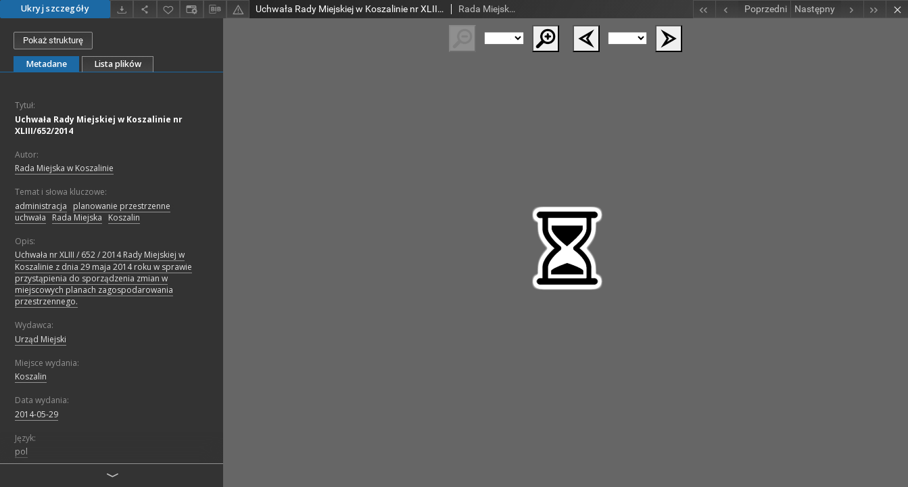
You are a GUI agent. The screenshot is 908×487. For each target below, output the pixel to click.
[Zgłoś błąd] (237, 9)
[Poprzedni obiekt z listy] (752, 9)
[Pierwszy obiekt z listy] (704, 9)
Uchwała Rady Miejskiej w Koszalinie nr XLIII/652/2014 (99, 125)
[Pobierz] (121, 9)
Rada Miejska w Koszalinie (64, 168)
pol (21, 451)
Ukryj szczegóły (55, 8)
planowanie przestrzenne (121, 206)
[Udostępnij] (144, 9)
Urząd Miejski (40, 339)
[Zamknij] (897, 9)
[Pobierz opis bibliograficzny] (215, 9)
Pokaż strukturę (53, 40)
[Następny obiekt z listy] (826, 9)
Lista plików (117, 64)
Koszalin (124, 217)
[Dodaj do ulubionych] (168, 9)
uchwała (30, 217)
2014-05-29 (36, 414)
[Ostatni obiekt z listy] (874, 9)
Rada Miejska (77, 217)
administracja (41, 206)
